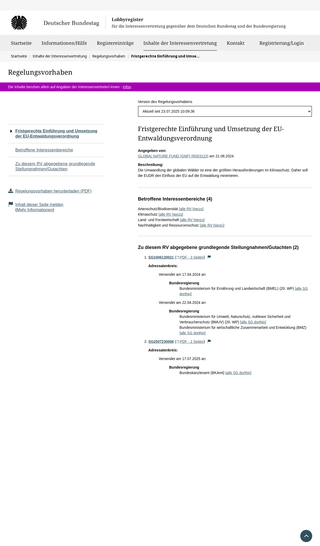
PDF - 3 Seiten (190, 257)
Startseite (21, 45)
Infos (127, 87)
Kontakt (235, 45)
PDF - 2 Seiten (190, 341)
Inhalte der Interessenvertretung (180, 43)
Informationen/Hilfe (64, 45)
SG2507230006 (161, 341)
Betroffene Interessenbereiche (44, 150)
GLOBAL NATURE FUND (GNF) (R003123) (173, 156)
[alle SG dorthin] (253, 322)
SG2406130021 (161, 257)
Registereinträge (115, 45)
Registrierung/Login (281, 45)
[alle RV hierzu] (191, 209)
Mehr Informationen (35, 210)
